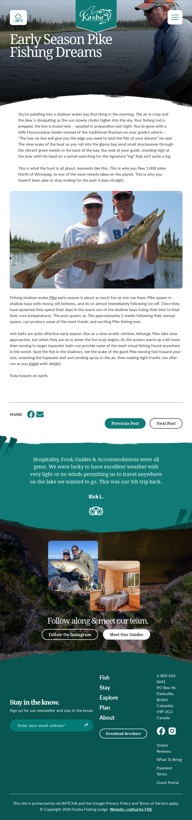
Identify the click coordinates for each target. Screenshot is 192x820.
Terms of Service (153, 803)
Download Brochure (123, 733)
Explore (108, 697)
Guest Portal (168, 782)
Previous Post (125, 423)
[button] (13, 480)
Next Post (166, 423)
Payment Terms (164, 771)
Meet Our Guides (126, 634)
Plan (104, 707)
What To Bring (169, 759)
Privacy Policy (118, 803)
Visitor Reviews (164, 748)
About (106, 717)
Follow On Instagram (70, 634)
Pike (53, 297)
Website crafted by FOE (131, 809)
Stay (104, 687)
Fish (104, 677)
